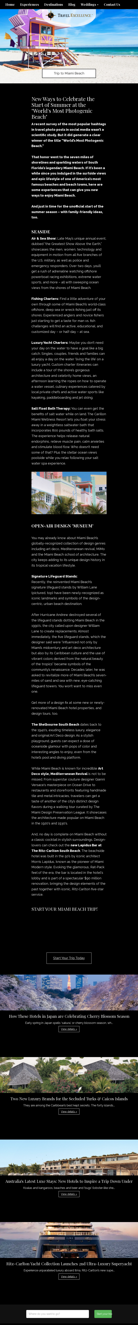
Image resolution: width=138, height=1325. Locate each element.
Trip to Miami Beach (69, 73)
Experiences (29, 4)
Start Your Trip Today (69, 958)
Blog (71, 4)
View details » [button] (69, 1029)
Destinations (53, 4)
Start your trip (104, 1313)
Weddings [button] (89, 4)
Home (10, 4)
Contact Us (112, 4)
